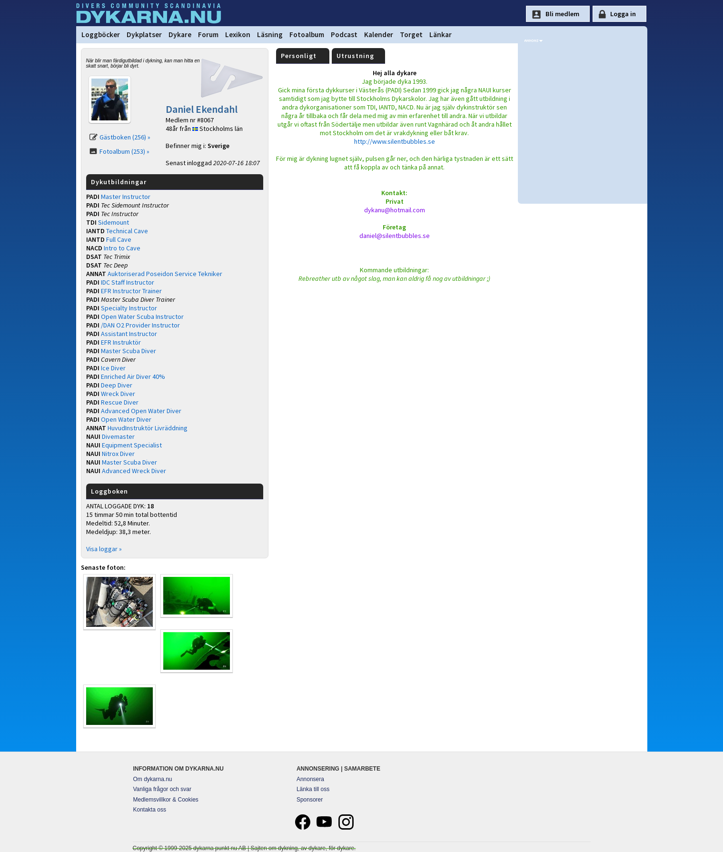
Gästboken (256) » (124, 137)
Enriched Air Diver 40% (133, 376)
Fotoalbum (306, 34)
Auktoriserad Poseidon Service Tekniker (165, 273)
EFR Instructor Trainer (131, 291)
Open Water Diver (126, 419)
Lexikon (237, 34)
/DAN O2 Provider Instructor (140, 325)
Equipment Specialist (132, 445)
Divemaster (118, 436)
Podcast (344, 34)
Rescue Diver (120, 402)
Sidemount (113, 222)
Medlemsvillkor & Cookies (165, 799)
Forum (208, 34)
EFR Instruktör (121, 342)
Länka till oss (313, 789)
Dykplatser (144, 34)
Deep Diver (116, 385)
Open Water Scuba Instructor (142, 316)
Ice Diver (113, 368)
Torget (411, 34)
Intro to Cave (122, 248)
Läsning (270, 34)
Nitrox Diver (118, 453)
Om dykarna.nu (152, 779)
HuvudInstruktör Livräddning (148, 428)
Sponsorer (310, 799)
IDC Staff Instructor (127, 282)
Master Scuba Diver (128, 351)
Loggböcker (100, 34)
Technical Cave (127, 231)
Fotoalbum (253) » (124, 151)
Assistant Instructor (129, 333)
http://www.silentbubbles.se (394, 141)
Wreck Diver (118, 393)
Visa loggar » (104, 549)
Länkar (440, 34)
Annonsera (310, 779)
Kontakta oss (149, 809)
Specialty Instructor (129, 308)
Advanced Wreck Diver (134, 470)
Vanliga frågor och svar (162, 789)
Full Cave (118, 239)
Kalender (378, 34)
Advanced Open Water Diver (141, 410)
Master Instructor (125, 196)
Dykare (179, 34)
